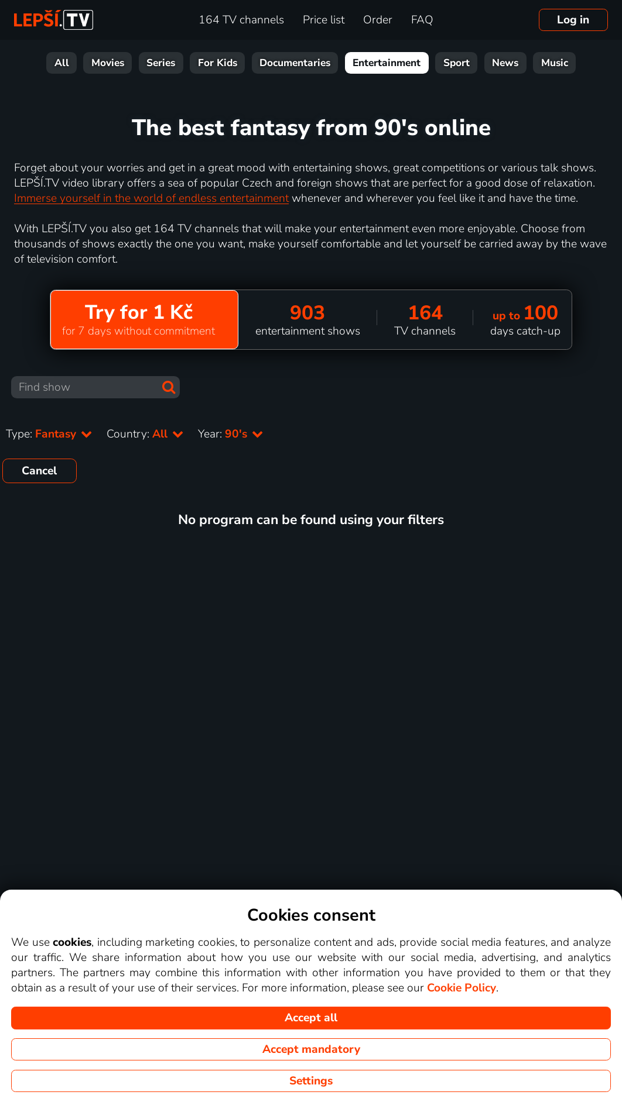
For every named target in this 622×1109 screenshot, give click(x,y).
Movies (107, 63)
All (61, 63)
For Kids (217, 63)
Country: (145, 434)
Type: (49, 434)
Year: (231, 434)
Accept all (311, 1017)
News (505, 63)
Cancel (39, 470)
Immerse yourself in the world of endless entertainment (151, 198)
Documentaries (294, 63)
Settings (311, 1081)
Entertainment (387, 63)
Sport (456, 63)
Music (554, 63)
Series (160, 63)
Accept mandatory (311, 1049)
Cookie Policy (461, 988)
